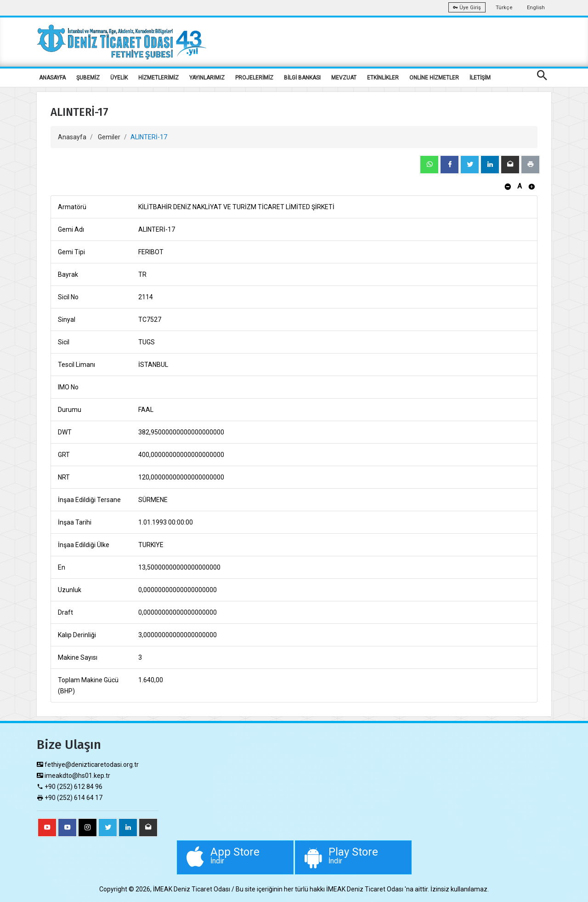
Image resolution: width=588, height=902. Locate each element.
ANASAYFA (52, 77)
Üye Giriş (467, 8)
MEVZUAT (343, 77)
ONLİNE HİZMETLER (434, 77)
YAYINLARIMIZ (207, 77)
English (536, 8)
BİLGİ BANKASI (302, 77)
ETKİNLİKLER (383, 77)
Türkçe (504, 8)
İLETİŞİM (480, 77)
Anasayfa (72, 137)
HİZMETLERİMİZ (158, 77)
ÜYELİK (119, 77)
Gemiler (109, 137)
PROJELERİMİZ (254, 77)
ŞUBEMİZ (88, 77)
